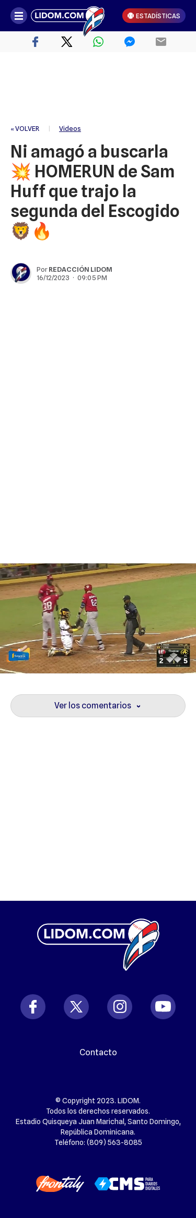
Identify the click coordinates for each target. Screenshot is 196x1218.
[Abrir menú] (18, 15)
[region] (98, 89)
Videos (70, 128)
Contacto (98, 1052)
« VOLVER (24, 128)
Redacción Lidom (80, 269)
